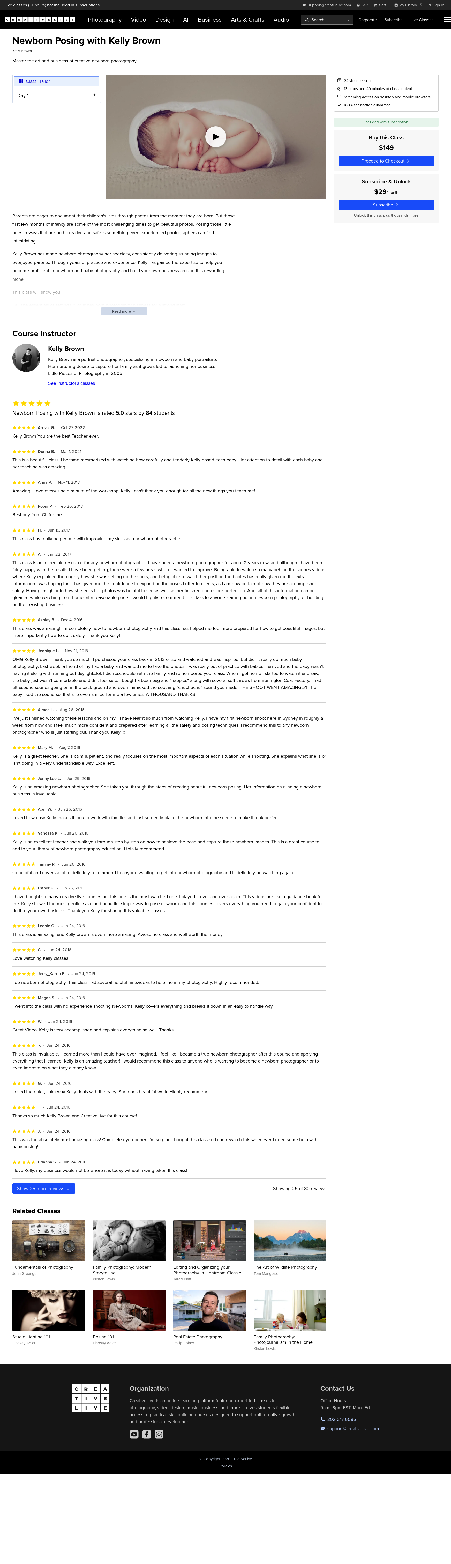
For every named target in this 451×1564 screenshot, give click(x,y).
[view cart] (381, 5)
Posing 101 (103, 1336)
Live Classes (422, 20)
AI (186, 19)
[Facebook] (146, 1434)
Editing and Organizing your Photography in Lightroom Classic (207, 1270)
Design (164, 19)
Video (138, 19)
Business (210, 19)
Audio (281, 19)
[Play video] (216, 137)
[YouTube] (134, 1434)
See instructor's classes (71, 383)
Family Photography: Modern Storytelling (122, 1270)
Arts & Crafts (247, 19)
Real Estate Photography (197, 1336)
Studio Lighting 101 (31, 1336)
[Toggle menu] (447, 19)
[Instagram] (159, 1434)
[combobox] (327, 19)
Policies (225, 1466)
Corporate (367, 20)
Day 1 (23, 95)
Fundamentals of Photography (42, 1267)
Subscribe (394, 20)
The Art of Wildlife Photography (285, 1267)
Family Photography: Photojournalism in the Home (283, 1339)
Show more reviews (44, 1188)
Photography (105, 19)
